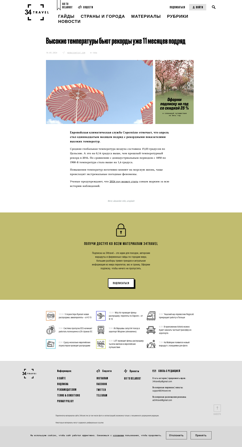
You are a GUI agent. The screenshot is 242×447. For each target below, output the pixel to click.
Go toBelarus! (67, 5)
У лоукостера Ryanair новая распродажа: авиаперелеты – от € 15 (75, 316)
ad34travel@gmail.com (162, 400)
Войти (197, 7)
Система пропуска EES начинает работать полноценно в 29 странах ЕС (75, 330)
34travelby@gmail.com (162, 381)
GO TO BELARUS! (132, 378)
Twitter (101, 389)
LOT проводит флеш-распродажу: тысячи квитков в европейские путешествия (126, 343)
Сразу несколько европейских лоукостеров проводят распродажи (74, 344)
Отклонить (176, 435)
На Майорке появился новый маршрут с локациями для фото (174, 344)
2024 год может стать (124, 181)
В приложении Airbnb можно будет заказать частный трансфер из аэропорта (175, 329)
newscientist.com (76, 53)
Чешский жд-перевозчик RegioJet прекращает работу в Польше (176, 316)
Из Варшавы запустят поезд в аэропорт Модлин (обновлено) (124, 330)
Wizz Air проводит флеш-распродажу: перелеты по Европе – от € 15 (126, 315)
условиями (118, 435)
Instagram (102, 378)
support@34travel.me (161, 390)
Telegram (101, 395)
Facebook (101, 384)
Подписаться (177, 7)
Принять (201, 435)
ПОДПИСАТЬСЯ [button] (121, 283)
